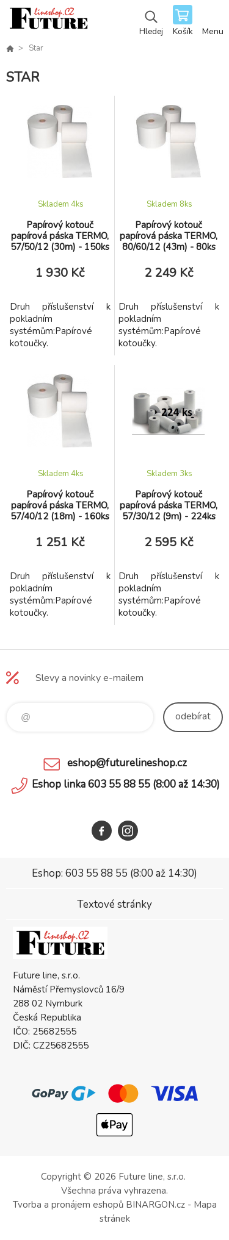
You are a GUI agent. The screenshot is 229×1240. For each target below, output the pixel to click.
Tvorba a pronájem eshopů (68, 1205)
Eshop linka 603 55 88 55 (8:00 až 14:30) (126, 784)
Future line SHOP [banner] (48, 21)
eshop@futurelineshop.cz (127, 763)
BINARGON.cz (155, 1205)
